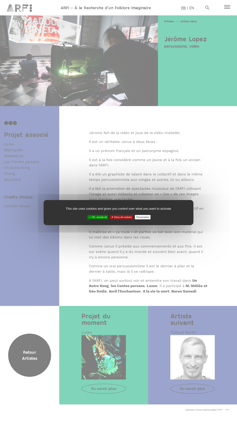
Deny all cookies (121, 217)
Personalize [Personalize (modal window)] (142, 217)
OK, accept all (98, 217)
